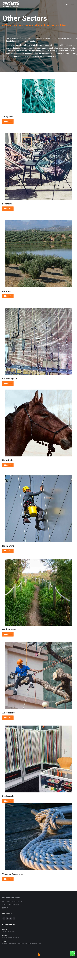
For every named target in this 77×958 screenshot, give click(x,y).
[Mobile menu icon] (72, 4)
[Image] (38, 96)
